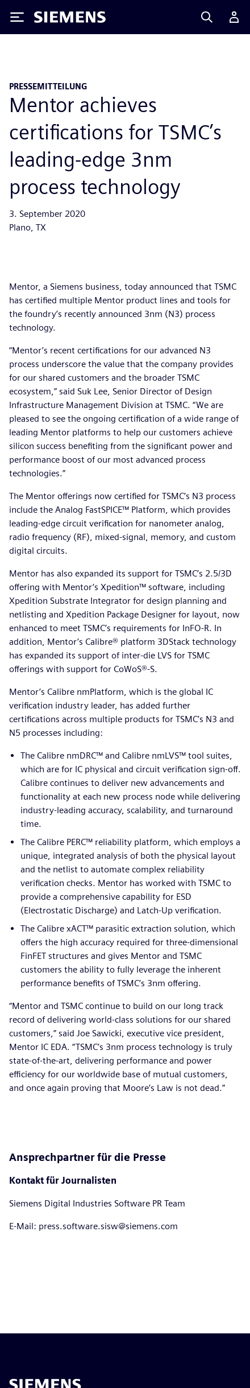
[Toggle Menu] (17, 17)
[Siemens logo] (70, 17)
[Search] (206, 17)
